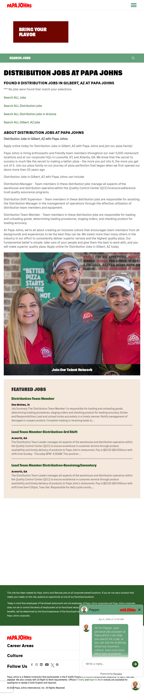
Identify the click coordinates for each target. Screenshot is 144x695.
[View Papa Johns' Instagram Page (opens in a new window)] (37, 666)
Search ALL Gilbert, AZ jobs (22, 122)
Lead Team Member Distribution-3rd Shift (44, 432)
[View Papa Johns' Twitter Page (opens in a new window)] (53, 666)
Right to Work (96, 679)
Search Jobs (20, 58)
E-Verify (80, 679)
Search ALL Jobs (15, 97)
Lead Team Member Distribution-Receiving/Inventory (54, 465)
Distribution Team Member (32, 399)
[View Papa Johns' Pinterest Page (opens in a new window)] (58, 666)
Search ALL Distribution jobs (23, 105)
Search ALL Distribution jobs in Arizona (30, 114)
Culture (15, 655)
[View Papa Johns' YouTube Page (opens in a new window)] (48, 666)
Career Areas (20, 645)
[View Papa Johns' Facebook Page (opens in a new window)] (32, 666)
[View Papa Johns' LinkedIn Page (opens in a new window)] (42, 666)
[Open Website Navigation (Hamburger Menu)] (134, 9)
